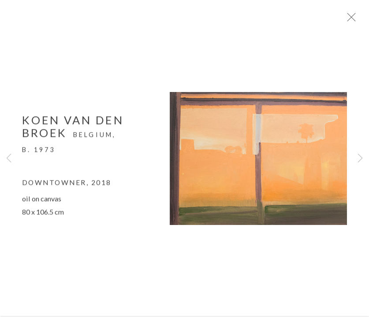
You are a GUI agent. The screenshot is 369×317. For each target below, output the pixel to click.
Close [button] (353, 19)
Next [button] (360, 158)
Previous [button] (9, 158)
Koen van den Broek (73, 129)
